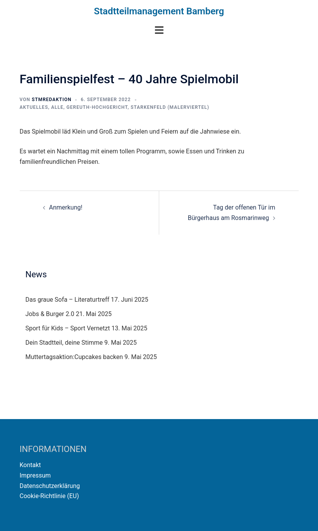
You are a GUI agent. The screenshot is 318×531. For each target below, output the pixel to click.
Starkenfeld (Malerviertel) (170, 107)
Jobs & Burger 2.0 (50, 314)
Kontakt (30, 465)
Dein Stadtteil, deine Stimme (64, 342)
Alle (57, 107)
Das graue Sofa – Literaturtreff (68, 299)
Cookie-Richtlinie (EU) (49, 496)
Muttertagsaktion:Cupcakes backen (74, 357)
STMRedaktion (52, 99)
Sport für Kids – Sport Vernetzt (68, 328)
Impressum (35, 475)
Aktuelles (34, 107)
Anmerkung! (66, 207)
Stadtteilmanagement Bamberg (159, 11)
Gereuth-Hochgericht (97, 107)
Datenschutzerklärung (50, 486)
